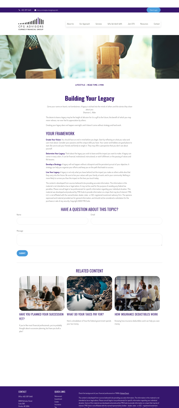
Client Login (153, 2)
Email (93, 207)
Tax (56, 400)
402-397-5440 (24, 2)
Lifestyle (57, 405)
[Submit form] (22, 246)
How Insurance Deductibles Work (136, 306)
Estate (57, 394)
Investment (58, 391)
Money (57, 402)
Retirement (58, 389)
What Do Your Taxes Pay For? (85, 306)
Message (20, 223)
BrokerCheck (124, 386)
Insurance (58, 397)
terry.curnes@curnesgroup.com (46, 2)
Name (19, 207)
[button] (70, 16)
